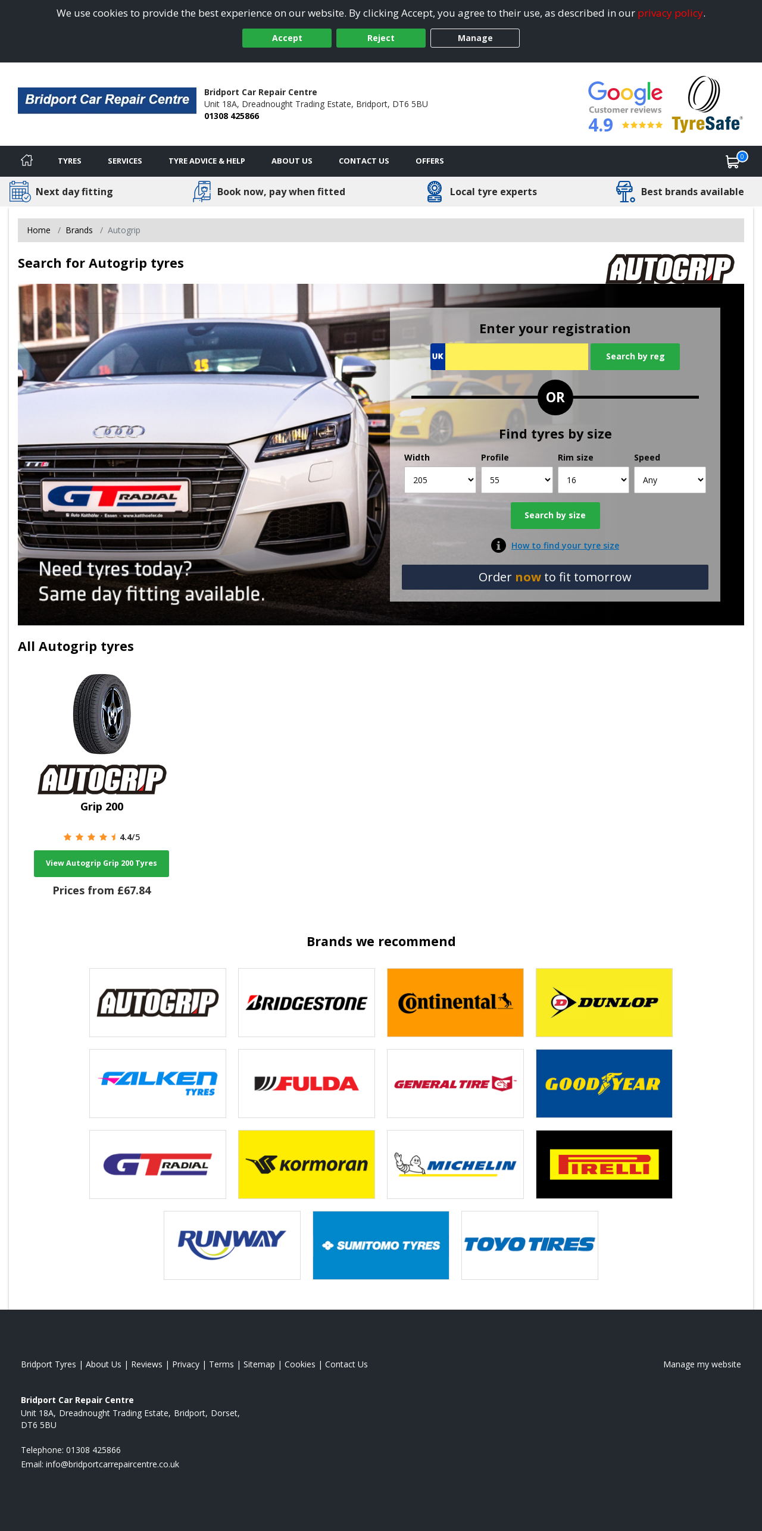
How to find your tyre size (565, 545)
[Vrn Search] (509, 356)
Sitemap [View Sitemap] (259, 1364)
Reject (381, 37)
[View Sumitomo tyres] (381, 1245)
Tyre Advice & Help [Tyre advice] (206, 160)
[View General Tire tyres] (455, 1083)
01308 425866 (231, 115)
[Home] (27, 161)
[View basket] (733, 161)
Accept (287, 37)
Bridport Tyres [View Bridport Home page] (48, 1364)
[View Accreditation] (707, 103)
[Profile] (517, 479)
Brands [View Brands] (79, 230)
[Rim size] (594, 479)
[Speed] (670, 479)
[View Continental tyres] (455, 1002)
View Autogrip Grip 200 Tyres (101, 863)
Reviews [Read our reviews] (147, 1364)
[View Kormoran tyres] (306, 1164)
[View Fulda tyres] (306, 1083)
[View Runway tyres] (232, 1245)
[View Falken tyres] (157, 1083)
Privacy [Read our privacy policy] (185, 1364)
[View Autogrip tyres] (157, 1002)
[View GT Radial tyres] (157, 1164)
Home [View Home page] (39, 230)
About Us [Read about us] (103, 1364)
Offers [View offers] (430, 160)
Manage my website (702, 1364)
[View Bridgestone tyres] (306, 1002)
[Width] (440, 479)
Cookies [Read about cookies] (300, 1364)
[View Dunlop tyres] (604, 1002)
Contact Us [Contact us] (364, 160)
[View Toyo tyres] (529, 1245)
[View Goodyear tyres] (604, 1083)
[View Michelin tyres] (455, 1164)
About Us (292, 160)
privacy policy (670, 13)
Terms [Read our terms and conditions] (221, 1364)
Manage (475, 37)
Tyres (70, 160)
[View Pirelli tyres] (604, 1164)
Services (125, 160)
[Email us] (112, 1464)
